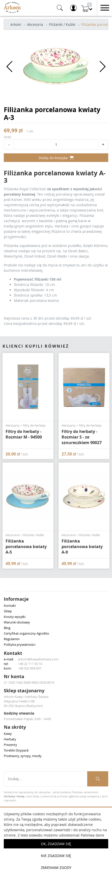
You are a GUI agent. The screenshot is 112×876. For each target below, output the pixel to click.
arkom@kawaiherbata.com (38, 659)
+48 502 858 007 (29, 668)
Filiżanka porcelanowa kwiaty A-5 (26, 546)
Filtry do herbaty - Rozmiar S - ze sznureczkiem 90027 (82, 437)
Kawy (8, 733)
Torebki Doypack (16, 750)
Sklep (8, 611)
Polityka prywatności (19, 644)
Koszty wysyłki (14, 616)
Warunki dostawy (17, 622)
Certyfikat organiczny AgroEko (26, 633)
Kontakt (10, 605)
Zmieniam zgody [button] (56, 867)
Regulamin (12, 639)
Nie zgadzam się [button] (56, 855)
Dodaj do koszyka (56, 157)
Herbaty (10, 739)
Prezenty (10, 744)
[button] (9, 66)
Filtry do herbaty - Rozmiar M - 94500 (24, 434)
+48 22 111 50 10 (30, 663)
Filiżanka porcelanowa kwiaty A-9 (82, 546)
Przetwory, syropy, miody (23, 756)
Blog (7, 627)
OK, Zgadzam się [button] (56, 843)
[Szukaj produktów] (97, 778)
